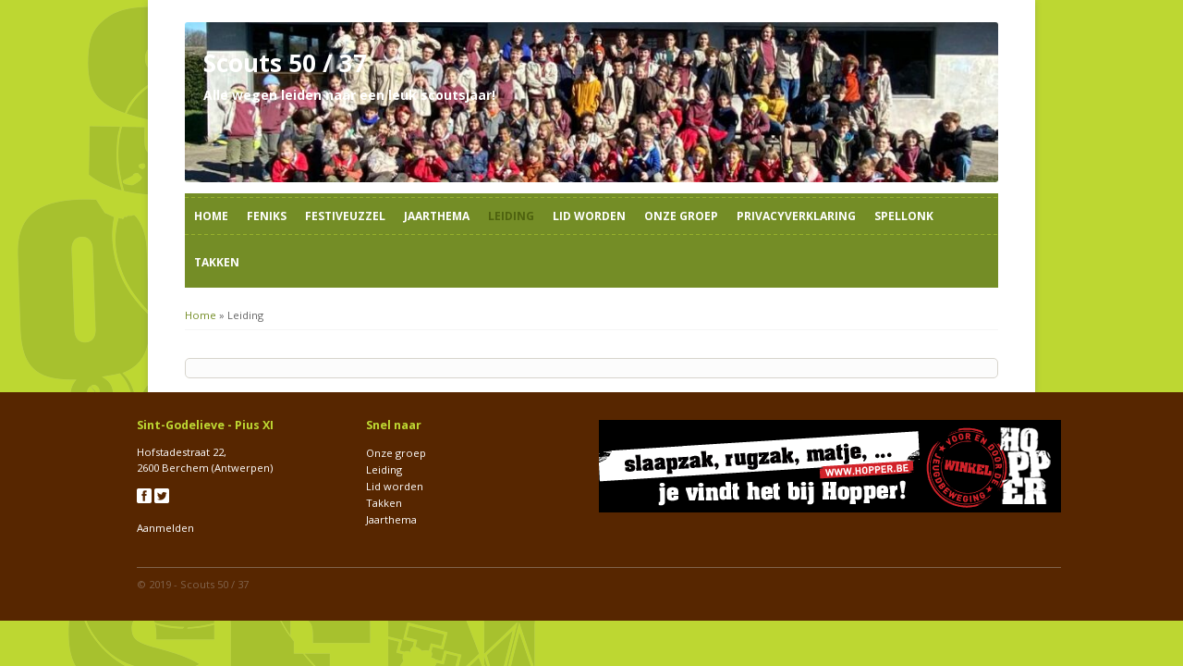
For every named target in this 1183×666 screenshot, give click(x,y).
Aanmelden (165, 528)
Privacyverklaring (796, 216)
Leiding (511, 216)
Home (211, 216)
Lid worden (589, 216)
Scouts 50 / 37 (214, 584)
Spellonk (903, 216)
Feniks (267, 216)
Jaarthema (437, 216)
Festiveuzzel (345, 216)
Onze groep (681, 216)
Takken (216, 262)
